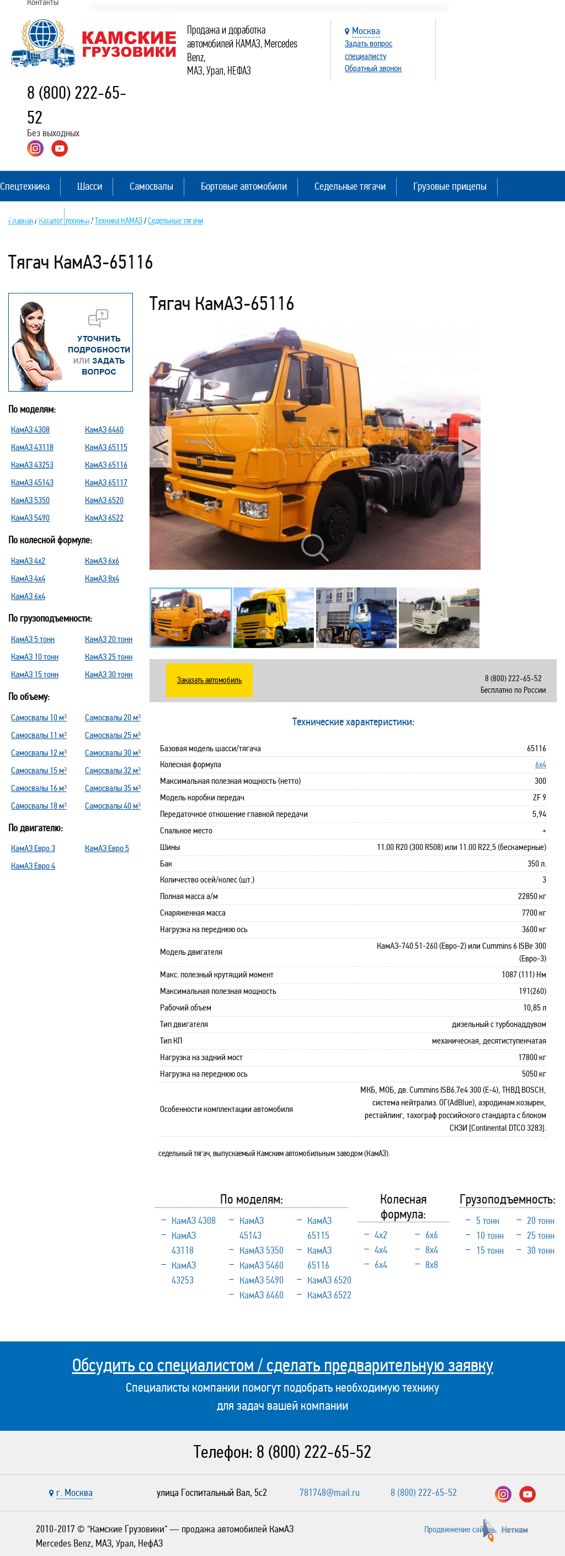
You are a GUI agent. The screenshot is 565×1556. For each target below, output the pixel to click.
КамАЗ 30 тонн (108, 674)
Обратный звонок (373, 68)
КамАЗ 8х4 (102, 578)
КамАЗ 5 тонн (33, 639)
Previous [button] (161, 447)
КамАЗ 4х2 (28, 560)
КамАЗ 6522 (104, 517)
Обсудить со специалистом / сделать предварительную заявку (282, 1365)
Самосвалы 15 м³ (39, 770)
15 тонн (490, 1250)
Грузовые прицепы (450, 186)
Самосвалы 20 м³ (113, 717)
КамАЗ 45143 (32, 482)
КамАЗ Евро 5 (107, 848)
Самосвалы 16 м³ (39, 788)
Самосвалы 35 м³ (113, 788)
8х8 (431, 1265)
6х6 (431, 1235)
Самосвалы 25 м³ (113, 735)
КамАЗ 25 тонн (108, 656)
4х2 (381, 1235)
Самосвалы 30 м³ (113, 752)
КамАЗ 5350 (30, 500)
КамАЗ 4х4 (28, 578)
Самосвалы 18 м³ (39, 805)
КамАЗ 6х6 (102, 560)
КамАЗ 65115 (106, 447)
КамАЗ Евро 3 (33, 848)
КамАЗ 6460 (104, 429)
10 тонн (490, 1235)
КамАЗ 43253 (32, 464)
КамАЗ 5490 (30, 517)
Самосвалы (151, 186)
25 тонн (541, 1235)
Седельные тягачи (350, 186)
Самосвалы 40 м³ (113, 805)
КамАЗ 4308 (30, 429)
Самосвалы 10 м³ (39, 717)
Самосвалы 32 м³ (113, 770)
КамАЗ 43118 (32, 447)
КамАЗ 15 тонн (34, 674)
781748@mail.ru (330, 1493)
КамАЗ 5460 (261, 1265)
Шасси (89, 186)
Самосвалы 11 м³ (39, 735)
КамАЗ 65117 (106, 482)
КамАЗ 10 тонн (34, 656)
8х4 (431, 1250)
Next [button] (470, 447)
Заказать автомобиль (209, 680)
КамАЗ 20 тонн (108, 639)
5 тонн (487, 1221)
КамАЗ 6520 (104, 500)
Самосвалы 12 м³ (39, 752)
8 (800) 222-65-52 (314, 1452)
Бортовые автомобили (244, 186)
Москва (366, 31)
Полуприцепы (27, 216)
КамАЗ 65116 (106, 464)
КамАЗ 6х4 (28, 596)
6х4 (540, 764)
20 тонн (541, 1221)
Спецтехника (25, 186)
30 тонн (541, 1250)
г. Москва (74, 1493)
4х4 (381, 1250)
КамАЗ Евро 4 (33, 865)
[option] (315, 446)
